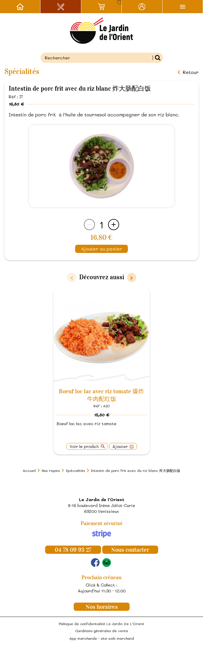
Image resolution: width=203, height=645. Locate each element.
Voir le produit (84, 446)
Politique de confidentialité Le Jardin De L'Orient (101, 623)
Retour (191, 72)
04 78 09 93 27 (73, 549)
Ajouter (120, 446)
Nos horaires (102, 606)
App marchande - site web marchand (101, 638)
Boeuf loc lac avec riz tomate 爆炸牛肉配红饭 (101, 395)
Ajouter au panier (101, 249)
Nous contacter (130, 549)
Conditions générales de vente (101, 630)
